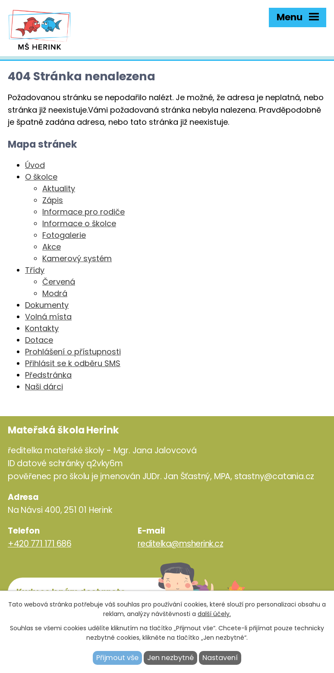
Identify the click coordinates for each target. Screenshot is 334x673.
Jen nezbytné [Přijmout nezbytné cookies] (170, 658)
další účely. (214, 614)
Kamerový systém (77, 258)
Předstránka (48, 375)
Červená (58, 281)
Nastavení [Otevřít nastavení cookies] (220, 658)
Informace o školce (79, 223)
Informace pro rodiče (83, 211)
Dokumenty (47, 305)
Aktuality (58, 188)
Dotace (39, 340)
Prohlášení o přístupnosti (73, 351)
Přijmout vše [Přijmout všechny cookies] (117, 658)
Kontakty (42, 328)
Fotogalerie (64, 235)
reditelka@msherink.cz (181, 544)
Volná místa (48, 316)
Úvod (35, 165)
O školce (41, 176)
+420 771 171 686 (39, 544)
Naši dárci (44, 386)
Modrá (54, 293)
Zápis (52, 200)
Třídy (34, 270)
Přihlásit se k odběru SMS (72, 363)
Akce (51, 246)
